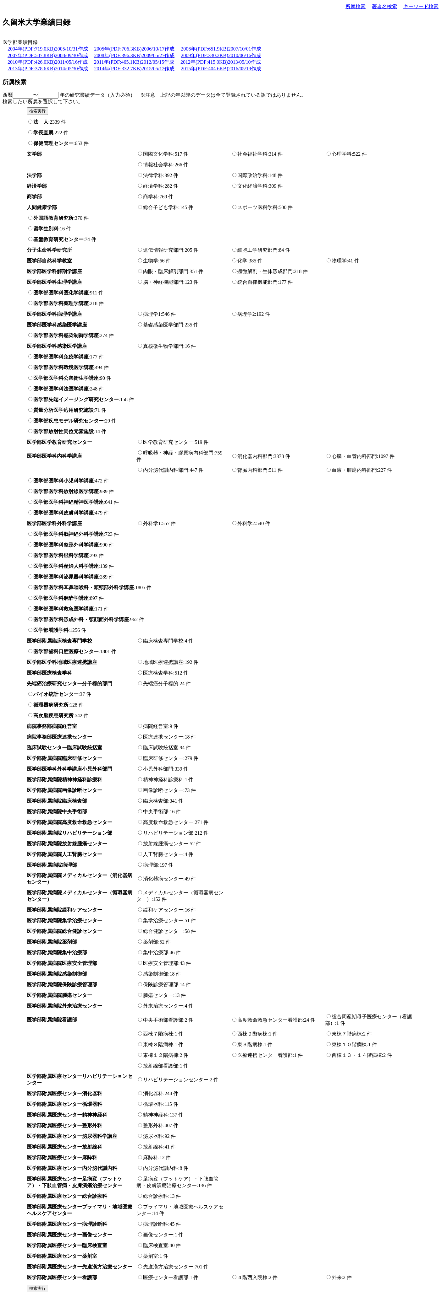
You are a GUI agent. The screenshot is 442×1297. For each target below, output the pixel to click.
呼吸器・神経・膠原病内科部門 (178, 452)
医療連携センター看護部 (265, 1055)
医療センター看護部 (165, 1277)
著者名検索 (384, 6)
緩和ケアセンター (163, 909)
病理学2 (246, 314)
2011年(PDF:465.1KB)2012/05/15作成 (134, 62)
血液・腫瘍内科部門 (354, 470)
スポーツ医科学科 (257, 207)
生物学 (150, 260)
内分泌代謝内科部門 (165, 470)
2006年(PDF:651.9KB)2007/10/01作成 (221, 48)
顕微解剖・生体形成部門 (265, 271)
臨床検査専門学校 (163, 640)
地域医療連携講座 (163, 662)
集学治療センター (163, 920)
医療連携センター (163, 737)
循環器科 (153, 1104)
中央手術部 (155, 811)
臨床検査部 (155, 801)
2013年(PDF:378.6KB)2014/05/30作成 (48, 68)
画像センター (158, 1234)
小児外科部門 (158, 769)
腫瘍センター (158, 995)
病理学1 (152, 314)
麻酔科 (150, 1157)
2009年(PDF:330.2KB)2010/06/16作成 (221, 55)
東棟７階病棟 (347, 1033)
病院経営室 (155, 726)
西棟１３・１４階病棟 (357, 1055)
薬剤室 (150, 1256)
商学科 (150, 196)
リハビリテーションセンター (175, 1079)
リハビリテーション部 (168, 833)
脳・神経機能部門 (163, 282)
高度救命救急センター (168, 822)
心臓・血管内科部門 (354, 456)
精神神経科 (155, 1114)
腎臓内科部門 (252, 470)
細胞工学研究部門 (257, 250)
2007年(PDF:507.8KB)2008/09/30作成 (48, 55)
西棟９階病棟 (252, 1033)
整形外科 (153, 1125)
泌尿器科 (153, 1136)
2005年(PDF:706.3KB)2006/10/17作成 (134, 48)
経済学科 (153, 186)
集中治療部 (155, 952)
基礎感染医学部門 (163, 324)
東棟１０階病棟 (349, 1044)
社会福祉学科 (252, 154)
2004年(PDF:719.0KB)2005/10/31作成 (48, 48)
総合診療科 (155, 1196)
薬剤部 (150, 941)
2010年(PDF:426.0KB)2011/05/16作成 (48, 62)
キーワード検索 (421, 6)
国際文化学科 (158, 154)
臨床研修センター (163, 758)
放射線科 (153, 1146)
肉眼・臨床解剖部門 (165, 271)
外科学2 (246, 523)
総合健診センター (163, 931)
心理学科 (342, 154)
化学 (242, 260)
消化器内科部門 (255, 456)
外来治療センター (163, 1006)
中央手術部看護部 (163, 1020)
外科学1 (152, 523)
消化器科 (153, 1093)
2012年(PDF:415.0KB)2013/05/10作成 (220, 62)
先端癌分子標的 (160, 683)
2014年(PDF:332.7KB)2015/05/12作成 (134, 68)
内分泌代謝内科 (160, 1168)
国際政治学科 (252, 175)
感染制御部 (155, 974)
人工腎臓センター (163, 854)
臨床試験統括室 (160, 747)
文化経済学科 (252, 186)
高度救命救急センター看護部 (270, 1020)
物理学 (339, 260)
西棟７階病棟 (158, 1033)
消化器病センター (163, 878)
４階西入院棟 (252, 1277)
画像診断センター (163, 790)
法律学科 (153, 175)
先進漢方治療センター (168, 1266)
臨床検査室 (155, 1245)
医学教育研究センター (168, 442)
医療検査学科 (158, 672)
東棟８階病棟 (158, 1044)
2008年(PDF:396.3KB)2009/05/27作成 (134, 55)
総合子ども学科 (160, 207)
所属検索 (355, 6)
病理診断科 (155, 1224)
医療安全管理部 (160, 963)
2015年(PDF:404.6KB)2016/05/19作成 (221, 68)
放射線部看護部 (160, 1065)
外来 (337, 1277)
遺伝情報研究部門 (163, 250)
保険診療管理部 (160, 984)
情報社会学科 (158, 164)
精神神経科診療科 (163, 779)
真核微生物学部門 (163, 346)
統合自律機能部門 (257, 282)
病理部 (150, 865)
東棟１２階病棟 (160, 1055)
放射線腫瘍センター (165, 843)
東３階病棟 (249, 1044)
